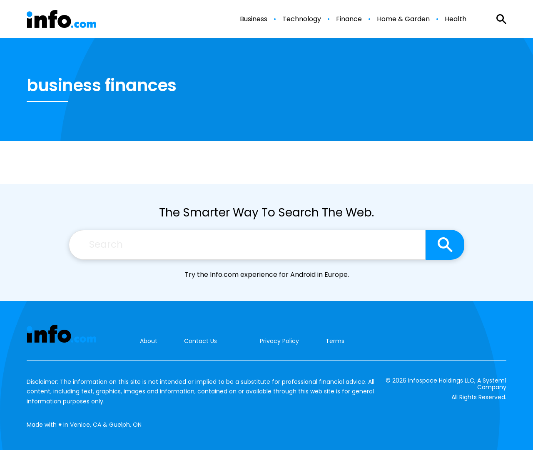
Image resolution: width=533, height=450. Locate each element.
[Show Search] (501, 19)
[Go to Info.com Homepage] (61, 19)
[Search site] (445, 245)
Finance (349, 19)
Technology (301, 19)
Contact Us (200, 341)
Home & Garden (403, 19)
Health (455, 19)
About (148, 341)
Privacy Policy (279, 341)
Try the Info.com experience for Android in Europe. (266, 274)
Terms (335, 341)
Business (253, 19)
